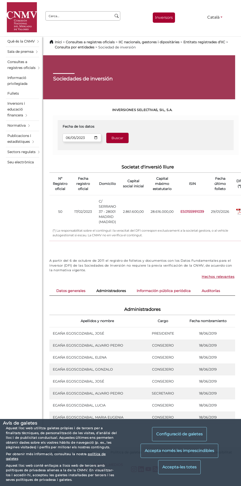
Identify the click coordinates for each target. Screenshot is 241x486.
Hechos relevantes (218, 277)
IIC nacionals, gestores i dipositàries (149, 42)
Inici (58, 42)
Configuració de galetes (179, 434)
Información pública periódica (164, 291)
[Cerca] (116, 16)
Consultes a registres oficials (90, 42)
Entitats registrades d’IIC (204, 42)
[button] (22, 41)
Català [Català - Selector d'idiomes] (213, 17)
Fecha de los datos (78, 126)
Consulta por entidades (74, 47)
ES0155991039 (192, 211)
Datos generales (70, 291)
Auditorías (211, 291)
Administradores (111, 291)
